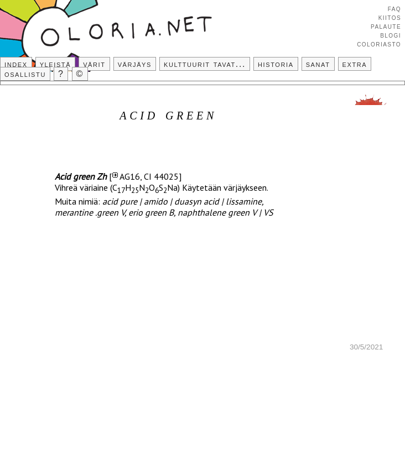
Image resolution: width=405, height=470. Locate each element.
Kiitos (389, 17)
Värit (94, 64)
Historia (276, 64)
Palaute (386, 26)
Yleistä (55, 64)
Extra (354, 64)
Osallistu (25, 74)
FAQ (394, 8)
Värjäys (135, 64)
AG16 (130, 176)
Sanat (318, 64)
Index (16, 64)
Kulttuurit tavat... (205, 64)
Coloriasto (379, 43)
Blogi (390, 34)
